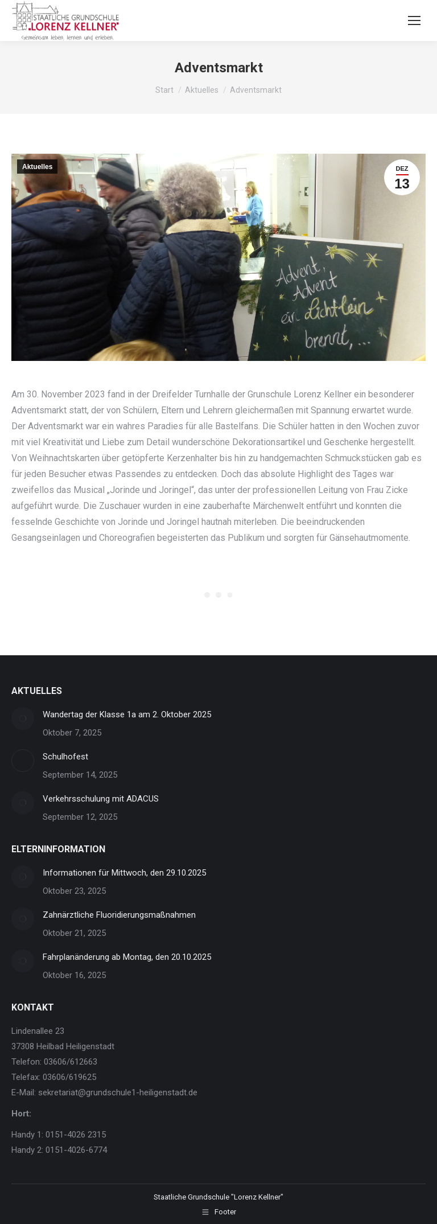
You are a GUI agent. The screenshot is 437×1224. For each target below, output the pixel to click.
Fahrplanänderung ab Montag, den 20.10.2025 (127, 957)
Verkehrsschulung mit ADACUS (101, 799)
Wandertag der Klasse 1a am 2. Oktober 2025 (127, 714)
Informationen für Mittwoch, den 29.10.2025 (124, 873)
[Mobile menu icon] (414, 20)
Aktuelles (37, 167)
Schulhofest (65, 756)
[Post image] (22, 718)
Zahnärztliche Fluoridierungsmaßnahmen (119, 915)
